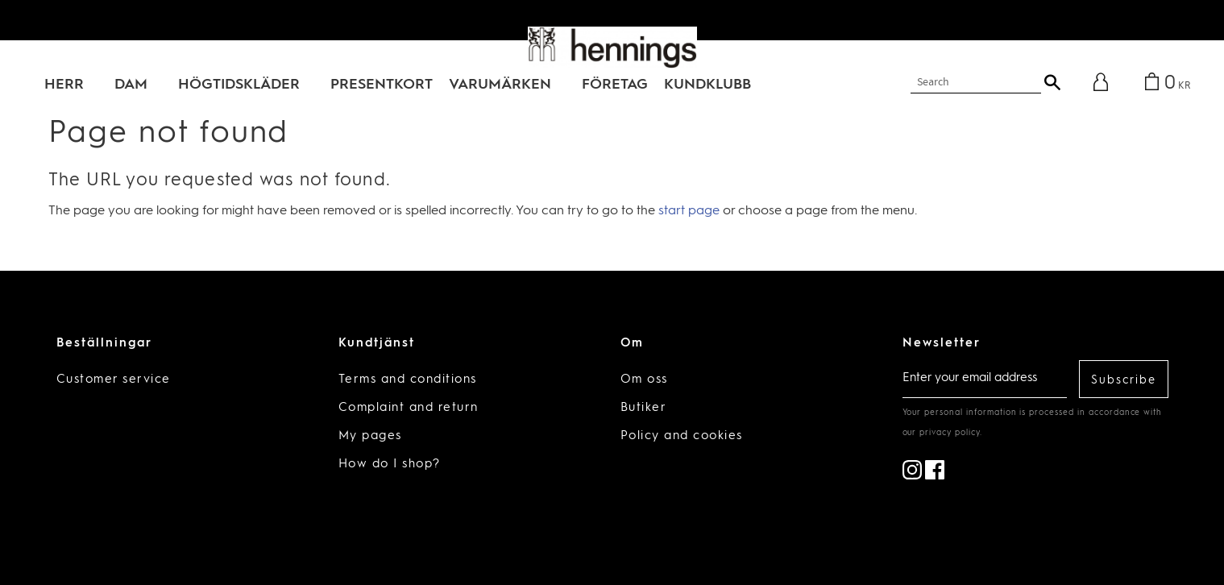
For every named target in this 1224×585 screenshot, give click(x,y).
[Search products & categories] (976, 82)
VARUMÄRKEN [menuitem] (500, 84)
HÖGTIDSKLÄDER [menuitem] (239, 84)
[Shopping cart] (1165, 84)
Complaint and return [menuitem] (408, 408)
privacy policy (949, 433)
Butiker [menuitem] (643, 408)
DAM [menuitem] (130, 84)
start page (689, 211)
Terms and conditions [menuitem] (407, 380)
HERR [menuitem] (64, 84)
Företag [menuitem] (615, 84)
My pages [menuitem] (370, 436)
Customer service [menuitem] (113, 380)
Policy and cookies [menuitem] (681, 436)
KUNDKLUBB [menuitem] (707, 84)
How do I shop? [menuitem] (389, 464)
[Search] (1052, 82)
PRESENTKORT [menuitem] (381, 84)
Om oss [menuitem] (644, 380)
